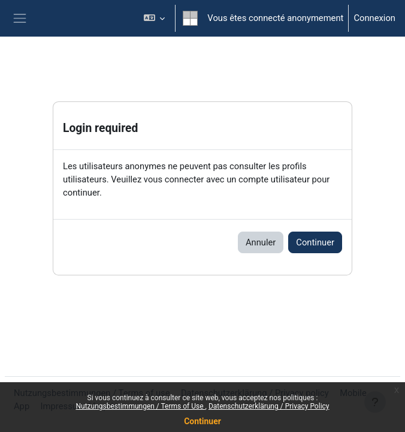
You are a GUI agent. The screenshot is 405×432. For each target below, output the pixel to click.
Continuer (202, 421)
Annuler (261, 242)
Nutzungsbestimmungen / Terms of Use (140, 406)
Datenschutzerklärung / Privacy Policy (269, 406)
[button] (154, 18)
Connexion (374, 18)
